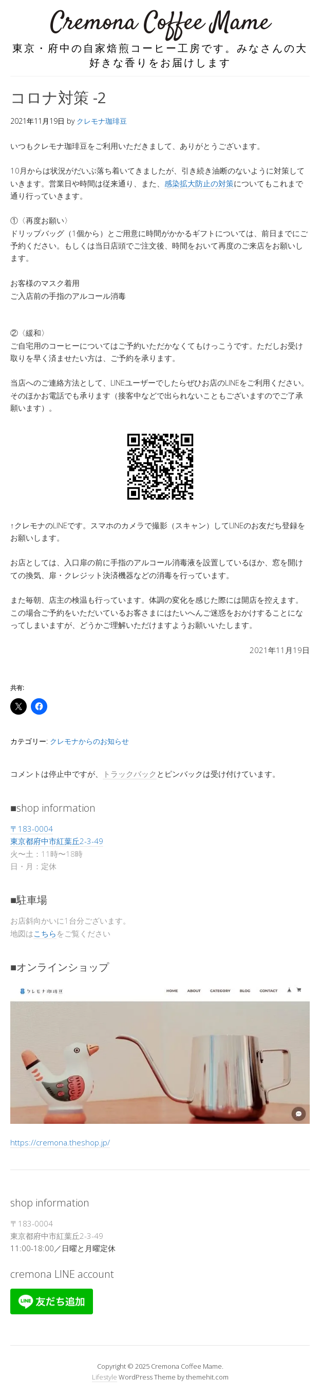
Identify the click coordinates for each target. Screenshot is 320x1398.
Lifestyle (104, 1377)
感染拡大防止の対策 (199, 183)
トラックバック (130, 774)
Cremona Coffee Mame (160, 23)
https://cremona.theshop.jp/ (60, 1142)
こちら (45, 933)
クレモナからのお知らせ (89, 741)
